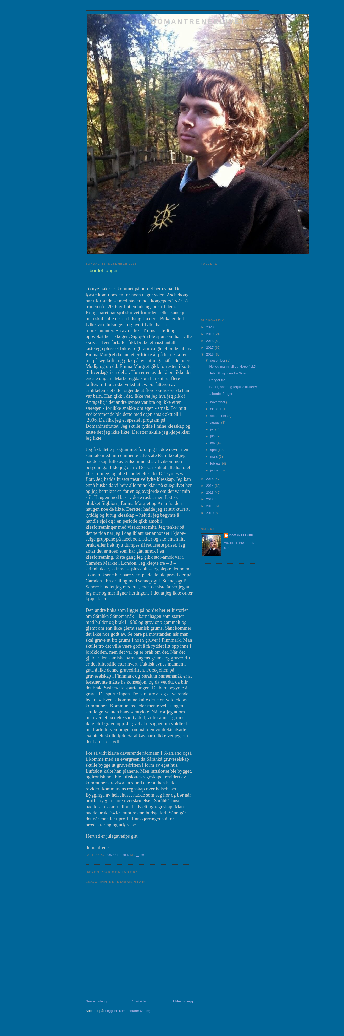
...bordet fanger (220, 394)
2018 (210, 341)
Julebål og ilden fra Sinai (227, 373)
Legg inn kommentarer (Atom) (127, 1011)
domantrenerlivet (198, 21)
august (215, 422)
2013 (210, 492)
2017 (210, 348)
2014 (210, 486)
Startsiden (140, 1001)
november (218, 402)
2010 (210, 513)
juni (213, 436)
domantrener (241, 535)
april (214, 450)
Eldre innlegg (183, 1001)
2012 (210, 499)
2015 (210, 479)
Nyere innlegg (96, 1001)
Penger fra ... (219, 380)
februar (216, 463)
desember (218, 360)
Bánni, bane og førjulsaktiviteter (233, 387)
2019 (210, 334)
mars (214, 457)
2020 (210, 327)
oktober (216, 409)
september (218, 416)
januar (215, 470)
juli (212, 429)
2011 (210, 506)
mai (213, 443)
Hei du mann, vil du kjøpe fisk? (232, 366)
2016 (210, 354)
